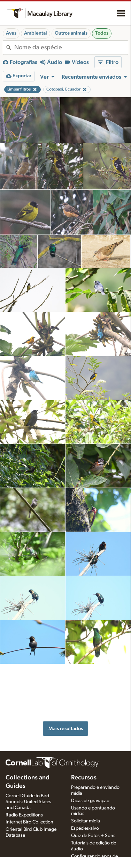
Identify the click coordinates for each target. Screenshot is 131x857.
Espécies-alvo (85, 788)
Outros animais (71, 33)
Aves (11, 33)
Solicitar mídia (85, 781)
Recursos (84, 738)
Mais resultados (65, 675)
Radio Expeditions (24, 774)
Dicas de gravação (90, 760)
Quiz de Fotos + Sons (93, 795)
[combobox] (71, 48)
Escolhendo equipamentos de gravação (89, 835)
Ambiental (35, 33)
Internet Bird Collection (29, 782)
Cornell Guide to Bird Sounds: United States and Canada (28, 762)
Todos (101, 33)
